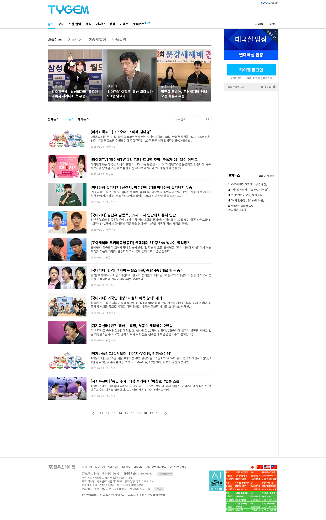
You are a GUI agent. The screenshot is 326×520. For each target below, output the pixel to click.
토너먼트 (139, 24)
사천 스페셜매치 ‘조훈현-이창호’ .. (249, 189)
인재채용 (126, 467)
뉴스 (50, 24)
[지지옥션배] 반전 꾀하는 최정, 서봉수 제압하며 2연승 (132, 325)
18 (145, 413)
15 (126, 413)
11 (101, 413)
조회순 (262, 175)
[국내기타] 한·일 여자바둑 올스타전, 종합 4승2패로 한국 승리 (137, 270)
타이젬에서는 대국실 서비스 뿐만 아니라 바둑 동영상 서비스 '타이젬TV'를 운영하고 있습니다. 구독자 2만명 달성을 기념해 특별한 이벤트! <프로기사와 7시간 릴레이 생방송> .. (151, 166)
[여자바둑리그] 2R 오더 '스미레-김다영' (121, 131)
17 (139, 413)
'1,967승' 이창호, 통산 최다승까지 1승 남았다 (129, 93)
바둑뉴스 (55, 39)
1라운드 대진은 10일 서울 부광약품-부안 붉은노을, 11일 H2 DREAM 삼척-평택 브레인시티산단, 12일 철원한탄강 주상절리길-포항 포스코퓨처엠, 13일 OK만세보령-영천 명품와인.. (151, 360)
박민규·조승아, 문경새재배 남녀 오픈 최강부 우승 (184, 93)
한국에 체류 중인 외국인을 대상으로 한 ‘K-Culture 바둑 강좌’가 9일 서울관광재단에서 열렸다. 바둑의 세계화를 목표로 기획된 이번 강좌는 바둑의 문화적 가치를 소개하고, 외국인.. (151, 305)
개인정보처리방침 (156, 467)
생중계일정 (97, 39)
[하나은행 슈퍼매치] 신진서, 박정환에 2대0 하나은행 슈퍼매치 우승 (141, 187)
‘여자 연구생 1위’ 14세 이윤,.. (246, 200)
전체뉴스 (53, 119)
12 (107, 413)
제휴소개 (113, 467)
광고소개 (100, 467)
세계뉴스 (83, 119)
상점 (112, 24)
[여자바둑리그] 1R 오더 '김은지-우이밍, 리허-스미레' (131, 353)
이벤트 (124, 24)
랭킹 (88, 24)
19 (151, 413)
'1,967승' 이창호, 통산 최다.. (246, 195)
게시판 (100, 24)
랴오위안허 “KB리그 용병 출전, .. (248, 184)
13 (114, 413)
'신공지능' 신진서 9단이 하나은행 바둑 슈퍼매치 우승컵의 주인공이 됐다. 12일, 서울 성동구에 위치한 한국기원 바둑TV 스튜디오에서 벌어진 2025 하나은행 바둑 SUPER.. (151, 194)
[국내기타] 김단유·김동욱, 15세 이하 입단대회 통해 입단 (133, 214)
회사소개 (87, 467)
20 (157, 413)
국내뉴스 (68, 119)
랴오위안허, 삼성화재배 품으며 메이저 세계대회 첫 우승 (75, 93)
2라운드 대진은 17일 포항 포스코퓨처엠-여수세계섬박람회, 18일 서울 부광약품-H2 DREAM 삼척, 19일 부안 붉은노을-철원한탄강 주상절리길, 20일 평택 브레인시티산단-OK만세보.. (151, 138)
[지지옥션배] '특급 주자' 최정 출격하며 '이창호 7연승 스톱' (136, 381)
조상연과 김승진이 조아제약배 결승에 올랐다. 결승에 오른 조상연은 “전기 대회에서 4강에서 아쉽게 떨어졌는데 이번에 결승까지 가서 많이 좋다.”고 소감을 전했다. (151, 249)
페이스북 (251, 128)
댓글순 (270, 175)
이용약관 (138, 467)
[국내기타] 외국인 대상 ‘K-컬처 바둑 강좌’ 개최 (126, 297)
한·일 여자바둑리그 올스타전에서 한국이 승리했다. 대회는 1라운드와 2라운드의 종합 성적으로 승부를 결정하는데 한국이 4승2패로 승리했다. (151, 277)
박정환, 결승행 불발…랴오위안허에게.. (242, 207)
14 (120, 413)
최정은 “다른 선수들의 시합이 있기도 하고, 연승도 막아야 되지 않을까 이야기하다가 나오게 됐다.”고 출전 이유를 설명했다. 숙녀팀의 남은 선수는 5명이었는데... (151, 388)
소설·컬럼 (74, 24)
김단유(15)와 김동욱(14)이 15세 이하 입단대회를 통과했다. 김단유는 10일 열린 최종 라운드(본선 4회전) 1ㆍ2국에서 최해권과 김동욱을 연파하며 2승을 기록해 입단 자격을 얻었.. (151, 221)
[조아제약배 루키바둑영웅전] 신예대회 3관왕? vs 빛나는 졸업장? (140, 242)
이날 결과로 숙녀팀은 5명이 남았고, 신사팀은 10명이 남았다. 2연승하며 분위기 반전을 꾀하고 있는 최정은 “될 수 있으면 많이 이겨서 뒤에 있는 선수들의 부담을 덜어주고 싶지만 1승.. (151, 332)
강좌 (61, 24)
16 (132, 413)
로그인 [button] (272, 24)
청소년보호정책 (178, 467)
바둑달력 (119, 39)
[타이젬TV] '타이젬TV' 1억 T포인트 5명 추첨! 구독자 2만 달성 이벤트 (144, 159)
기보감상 (75, 39)
